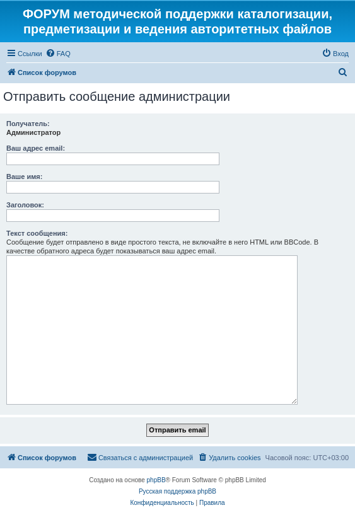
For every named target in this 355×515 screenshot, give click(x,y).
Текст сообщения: (36, 233)
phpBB (156, 480)
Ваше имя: (24, 176)
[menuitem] (58, 53)
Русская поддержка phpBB (177, 491)
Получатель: (28, 123)
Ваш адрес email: (35, 148)
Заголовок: (25, 205)
